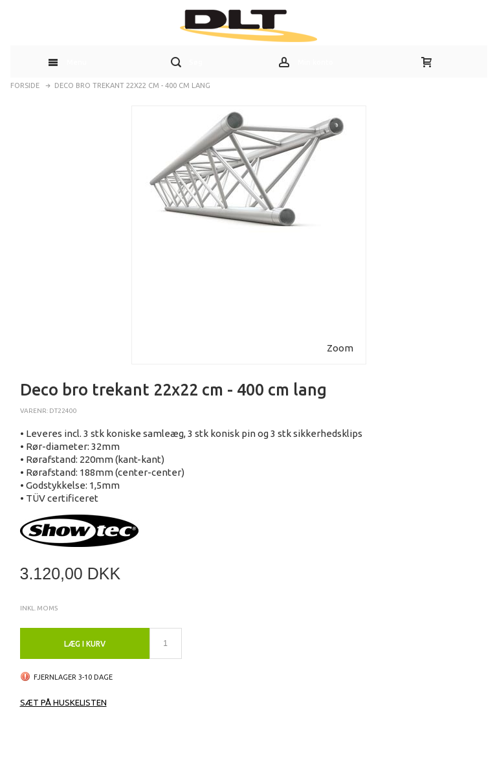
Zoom (340, 347)
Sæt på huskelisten (63, 702)
